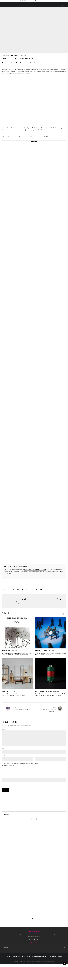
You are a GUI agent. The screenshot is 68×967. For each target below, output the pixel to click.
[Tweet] (7, 62)
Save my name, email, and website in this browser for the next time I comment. (21, 766)
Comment (4, 729)
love (12, 55)
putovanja (16, 55)
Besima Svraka (5, 55)
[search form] (32, 950)
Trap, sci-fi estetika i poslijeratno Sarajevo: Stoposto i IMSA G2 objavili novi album (50, 653)
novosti (50, 691)
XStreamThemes (50, 964)
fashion (42, 691)
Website (37, 758)
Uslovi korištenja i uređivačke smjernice (34, 959)
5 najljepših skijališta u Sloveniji (22, 708)
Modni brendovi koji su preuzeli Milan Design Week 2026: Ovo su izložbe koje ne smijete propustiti (50, 694)
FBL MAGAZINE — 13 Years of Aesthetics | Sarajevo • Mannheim (34, 0)
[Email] (20, 62)
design (3, 691)
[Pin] (11, 62)
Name (3, 751)
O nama (60, 959)
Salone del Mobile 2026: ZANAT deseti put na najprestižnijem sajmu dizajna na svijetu (14, 694)
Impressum (52, 959)
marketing (16, 959)
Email (3, 758)
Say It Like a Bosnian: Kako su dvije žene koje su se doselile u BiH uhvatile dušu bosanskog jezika (16, 653)
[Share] (2, 62)
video (45, 650)
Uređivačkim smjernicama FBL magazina (35, 569)
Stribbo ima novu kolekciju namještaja (45, 709)
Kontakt (8, 959)
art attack (4, 650)
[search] (64, 950)
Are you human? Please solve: (34, 776)
